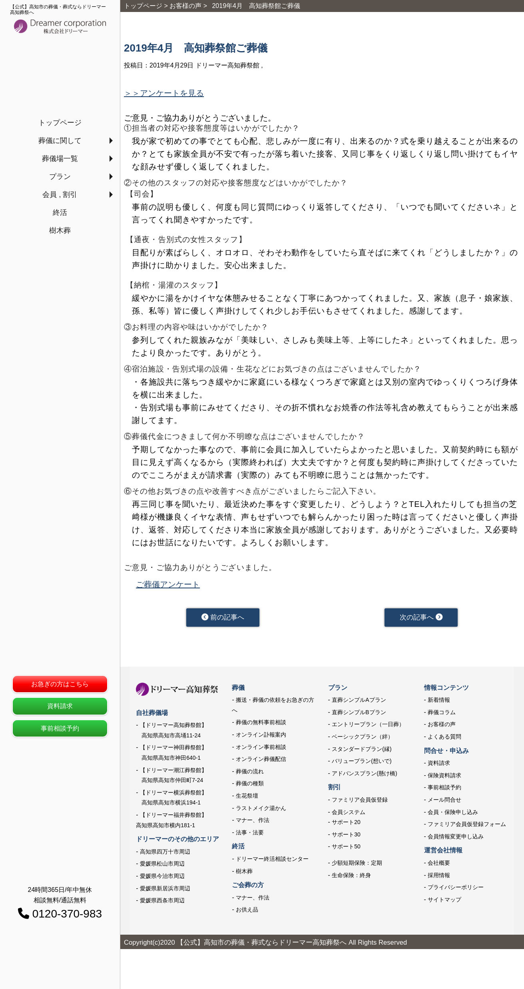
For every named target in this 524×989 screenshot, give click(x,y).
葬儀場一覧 (60, 159)
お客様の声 (442, 727)
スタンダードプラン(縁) (361, 751)
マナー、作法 (252, 823)
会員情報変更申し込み (456, 839)
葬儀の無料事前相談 (261, 725)
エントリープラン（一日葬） (368, 727)
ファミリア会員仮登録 (360, 802)
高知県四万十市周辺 (165, 854)
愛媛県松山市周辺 (162, 866)
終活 (60, 212)
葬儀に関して (60, 141)
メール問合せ (444, 802)
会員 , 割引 (59, 195)
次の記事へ (421, 618)
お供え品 (247, 912)
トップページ (60, 123)
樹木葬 (60, 230)
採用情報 (439, 877)
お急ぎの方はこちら (60, 684)
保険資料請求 (444, 778)
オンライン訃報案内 (261, 737)
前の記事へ (223, 618)
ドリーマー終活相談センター (272, 861)
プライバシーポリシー (456, 890)
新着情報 (439, 702)
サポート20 (346, 825)
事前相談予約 (60, 728)
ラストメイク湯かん (261, 810)
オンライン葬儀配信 (261, 762)
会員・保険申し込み (453, 814)
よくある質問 (444, 739)
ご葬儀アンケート (168, 584)
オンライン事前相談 (261, 749)
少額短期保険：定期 (357, 865)
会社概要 (439, 865)
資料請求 (60, 706)
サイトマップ (444, 902)
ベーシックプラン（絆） (362, 739)
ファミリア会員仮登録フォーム (467, 827)
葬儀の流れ (250, 774)
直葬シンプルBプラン (359, 715)
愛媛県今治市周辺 (162, 879)
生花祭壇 (247, 798)
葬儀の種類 (250, 786)
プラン (60, 177)
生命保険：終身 (351, 877)
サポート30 (346, 837)
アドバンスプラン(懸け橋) (364, 776)
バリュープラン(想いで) (361, 764)
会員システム (348, 814)
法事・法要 (250, 835)
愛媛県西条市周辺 (162, 903)
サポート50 (346, 849)
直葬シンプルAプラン (359, 702)
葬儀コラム (442, 715)
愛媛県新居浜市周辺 (165, 891)
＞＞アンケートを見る (164, 93)
